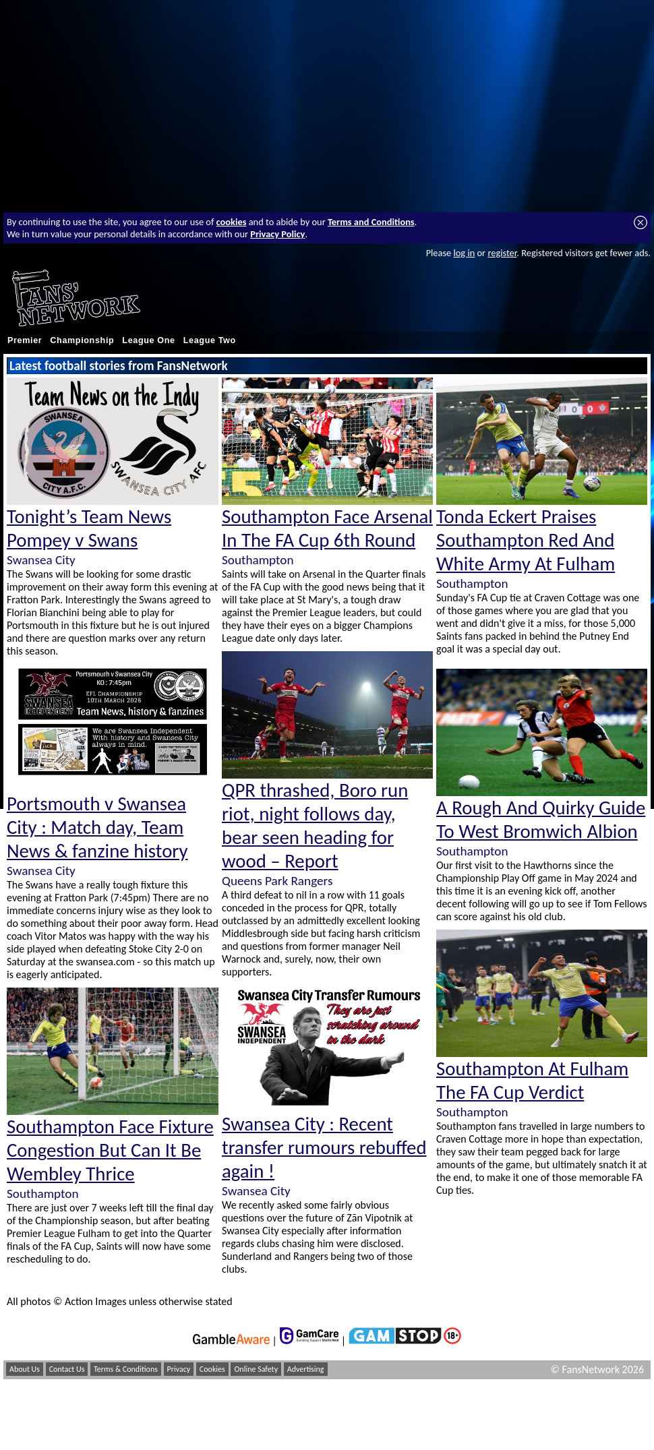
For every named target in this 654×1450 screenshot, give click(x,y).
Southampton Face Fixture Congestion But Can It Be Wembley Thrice (110, 1150)
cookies (231, 222)
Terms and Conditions (371, 222)
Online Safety (256, 1369)
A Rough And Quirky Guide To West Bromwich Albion (540, 819)
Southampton (42, 1193)
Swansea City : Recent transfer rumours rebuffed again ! (324, 1147)
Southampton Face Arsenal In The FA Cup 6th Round (327, 528)
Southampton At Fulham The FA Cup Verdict (532, 1080)
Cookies (212, 1369)
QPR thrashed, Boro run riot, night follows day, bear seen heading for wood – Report (315, 826)
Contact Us (67, 1369)
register (501, 253)
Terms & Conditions (126, 1369)
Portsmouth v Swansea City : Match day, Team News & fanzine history (97, 827)
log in (464, 253)
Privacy (179, 1369)
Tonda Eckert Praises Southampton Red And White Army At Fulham (525, 540)
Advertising (305, 1369)
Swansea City (41, 560)
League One (148, 340)
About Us (24, 1369)
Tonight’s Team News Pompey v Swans (89, 528)
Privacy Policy (277, 234)
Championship (82, 340)
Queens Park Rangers (277, 880)
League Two (209, 340)
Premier (24, 340)
